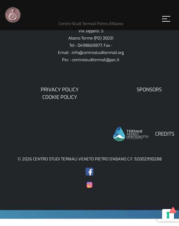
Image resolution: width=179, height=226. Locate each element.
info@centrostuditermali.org (98, 52)
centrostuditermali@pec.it (95, 59)
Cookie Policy (59, 97)
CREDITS (164, 134)
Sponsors (149, 89)
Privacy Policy (60, 89)
